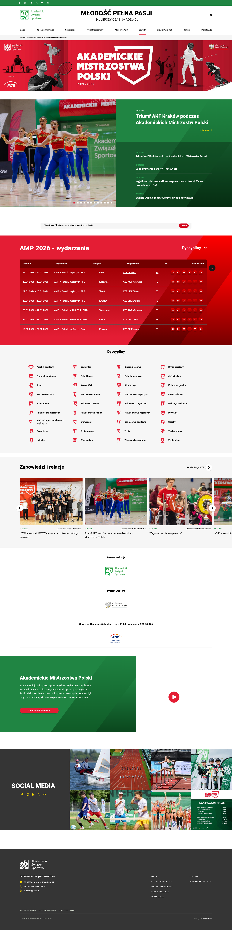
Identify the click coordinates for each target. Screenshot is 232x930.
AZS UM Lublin (130, 319)
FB (157, 272)
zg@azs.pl (34, 891)
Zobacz (183, 225)
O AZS (22, 30)
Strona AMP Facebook (39, 710)
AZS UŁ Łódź (129, 272)
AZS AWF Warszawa (133, 310)
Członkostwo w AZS (45, 30)
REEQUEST (207, 918)
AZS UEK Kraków (131, 301)
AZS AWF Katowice (132, 282)
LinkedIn (31, 3)
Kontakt (187, 30)
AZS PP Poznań (131, 329)
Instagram (25, 3)
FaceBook (20, 3)
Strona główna (31, 37)
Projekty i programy (95, 30)
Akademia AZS (121, 30)
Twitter (36, 3)
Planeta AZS (207, 30)
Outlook (48, 3)
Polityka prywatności (201, 881)
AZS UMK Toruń (130, 291)
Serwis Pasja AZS (164, 30)
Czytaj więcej (204, 130)
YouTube (42, 3)
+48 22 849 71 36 (38, 886)
